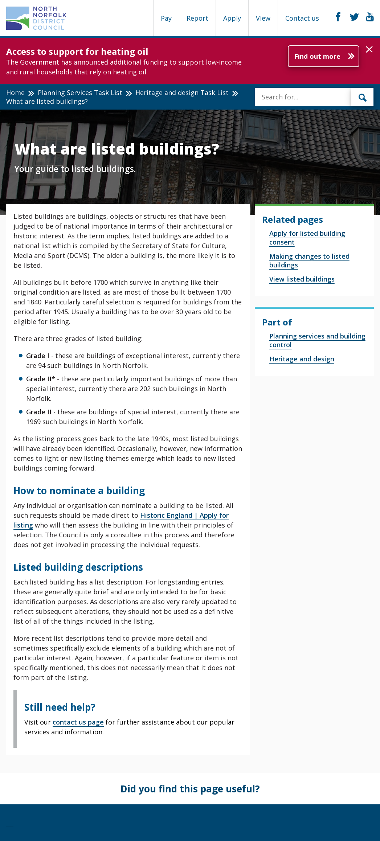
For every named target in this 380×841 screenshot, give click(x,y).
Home (15, 92)
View (263, 18)
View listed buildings (302, 279)
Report (197, 18)
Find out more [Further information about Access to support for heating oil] (317, 56)
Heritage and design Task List (182, 92)
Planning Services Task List (80, 92)
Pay (166, 18)
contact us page (78, 722)
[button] (369, 49)
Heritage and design (301, 358)
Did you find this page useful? (190, 788)
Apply (232, 18)
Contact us (302, 18)
